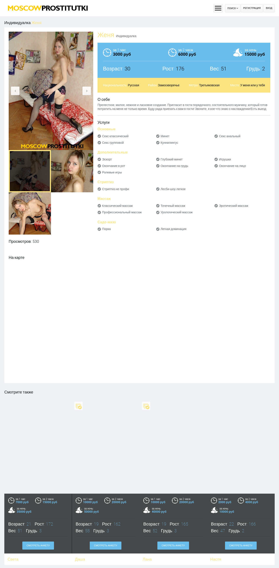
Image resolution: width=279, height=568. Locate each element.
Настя (215, 559)
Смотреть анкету (38, 545)
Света (13, 559)
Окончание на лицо (232, 166)
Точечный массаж (173, 205)
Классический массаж (117, 205)
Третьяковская (209, 85)
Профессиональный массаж (122, 212)
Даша (80, 559)
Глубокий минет (172, 159)
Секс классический (115, 136)
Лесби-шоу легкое (173, 189)
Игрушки (225, 159)
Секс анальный (229, 136)
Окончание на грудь (174, 166)
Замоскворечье (168, 85)
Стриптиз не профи (115, 189)
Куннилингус (169, 142)
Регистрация (252, 8)
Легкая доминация (173, 229)
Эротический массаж (233, 205)
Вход (269, 8)
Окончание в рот (113, 166)
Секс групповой (113, 142)
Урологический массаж (177, 212)
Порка (106, 229)
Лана (147, 559)
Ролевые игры (112, 172)
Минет (165, 136)
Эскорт (107, 159)
